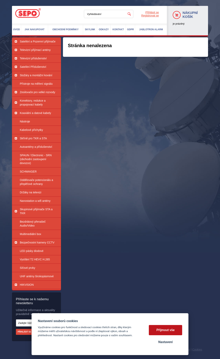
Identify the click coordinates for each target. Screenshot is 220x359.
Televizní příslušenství (33, 58)
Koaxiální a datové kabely (35, 113)
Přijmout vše (165, 330)
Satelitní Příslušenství (33, 66)
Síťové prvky (27, 267)
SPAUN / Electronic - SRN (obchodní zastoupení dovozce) (36, 159)
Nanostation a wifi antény (35, 200)
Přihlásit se (152, 12)
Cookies (197, 349)
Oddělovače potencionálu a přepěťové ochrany (36, 181)
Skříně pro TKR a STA (33, 138)
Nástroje (25, 121)
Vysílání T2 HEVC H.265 (35, 259)
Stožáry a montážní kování (36, 75)
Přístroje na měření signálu (36, 83)
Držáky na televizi (30, 192)
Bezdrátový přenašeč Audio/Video (33, 223)
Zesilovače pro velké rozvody (37, 92)
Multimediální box (30, 234)
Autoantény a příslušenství (36, 146)
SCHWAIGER (28, 171)
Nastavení (165, 342)
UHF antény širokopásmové (37, 276)
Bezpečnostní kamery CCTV (37, 242)
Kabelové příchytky (31, 129)
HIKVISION (27, 284)
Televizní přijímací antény (35, 49)
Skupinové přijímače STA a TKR (36, 211)
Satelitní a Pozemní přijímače (37, 41)
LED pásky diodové (32, 250)
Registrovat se (150, 15)
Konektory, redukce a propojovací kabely (32, 102)
